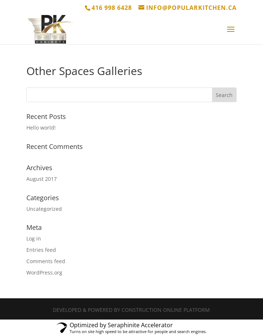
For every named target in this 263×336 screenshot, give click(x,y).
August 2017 (41, 178)
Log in (33, 238)
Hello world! (41, 127)
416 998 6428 (112, 8)
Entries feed (41, 249)
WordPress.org (44, 272)
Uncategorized (44, 208)
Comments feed (45, 261)
